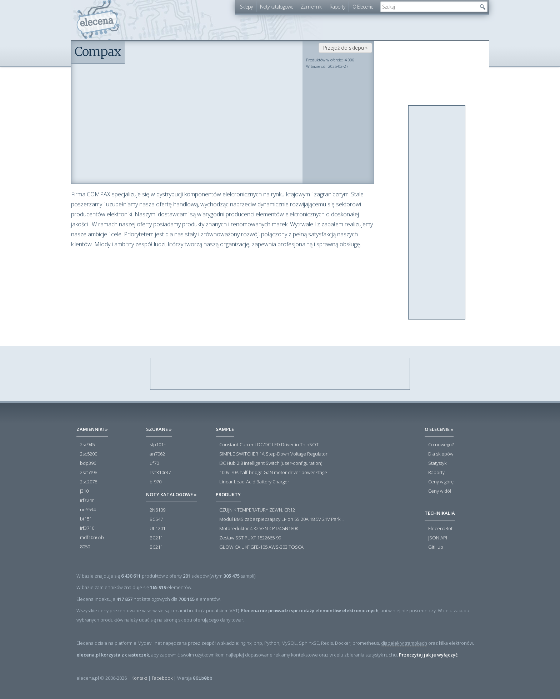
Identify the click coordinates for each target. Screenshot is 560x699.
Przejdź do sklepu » (345, 47)
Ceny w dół (439, 491)
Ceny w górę (441, 482)
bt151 (86, 519)
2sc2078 (88, 482)
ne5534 (88, 510)
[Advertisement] (437, 213)
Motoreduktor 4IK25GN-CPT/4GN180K (258, 529)
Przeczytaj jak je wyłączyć (428, 655)
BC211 (156, 538)
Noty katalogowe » (171, 494)
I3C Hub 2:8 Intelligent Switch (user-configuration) (270, 463)
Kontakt (139, 678)
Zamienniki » (92, 429)
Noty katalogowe (276, 6)
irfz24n (87, 500)
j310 (84, 491)
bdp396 (88, 463)
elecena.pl (98, 20)
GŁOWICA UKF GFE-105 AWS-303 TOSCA (261, 547)
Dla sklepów (440, 454)
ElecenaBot (440, 529)
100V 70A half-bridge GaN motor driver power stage (273, 473)
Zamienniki (311, 6)
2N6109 (157, 510)
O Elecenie (362, 6)
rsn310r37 (160, 473)
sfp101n (158, 445)
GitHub (435, 547)
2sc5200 (88, 454)
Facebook (162, 678)
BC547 (156, 519)
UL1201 (157, 529)
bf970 (155, 482)
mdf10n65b (92, 537)
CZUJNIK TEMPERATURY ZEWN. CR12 (257, 510)
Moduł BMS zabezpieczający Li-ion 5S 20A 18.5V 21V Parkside (281, 519)
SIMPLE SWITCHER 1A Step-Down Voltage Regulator (273, 454)
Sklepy (246, 6)
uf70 (154, 463)
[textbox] (428, 6)
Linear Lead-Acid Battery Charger (254, 482)
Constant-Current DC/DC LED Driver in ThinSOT (269, 445)
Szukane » (159, 429)
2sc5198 (88, 473)
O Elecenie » (439, 429)
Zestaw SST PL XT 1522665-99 (250, 538)
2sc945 (87, 445)
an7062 (157, 454)
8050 (85, 547)
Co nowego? (441, 445)
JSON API (437, 538)
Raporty (337, 6)
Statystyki (438, 463)
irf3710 (87, 528)
